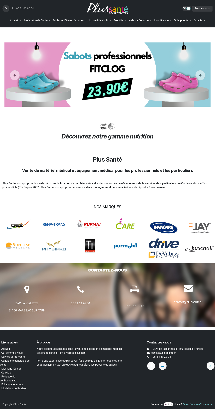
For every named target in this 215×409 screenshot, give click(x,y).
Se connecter (202, 8)
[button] (5, 8)
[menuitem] (15, 20)
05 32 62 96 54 (22, 8)
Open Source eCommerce (198, 404)
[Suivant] (200, 80)
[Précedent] (14, 80)
